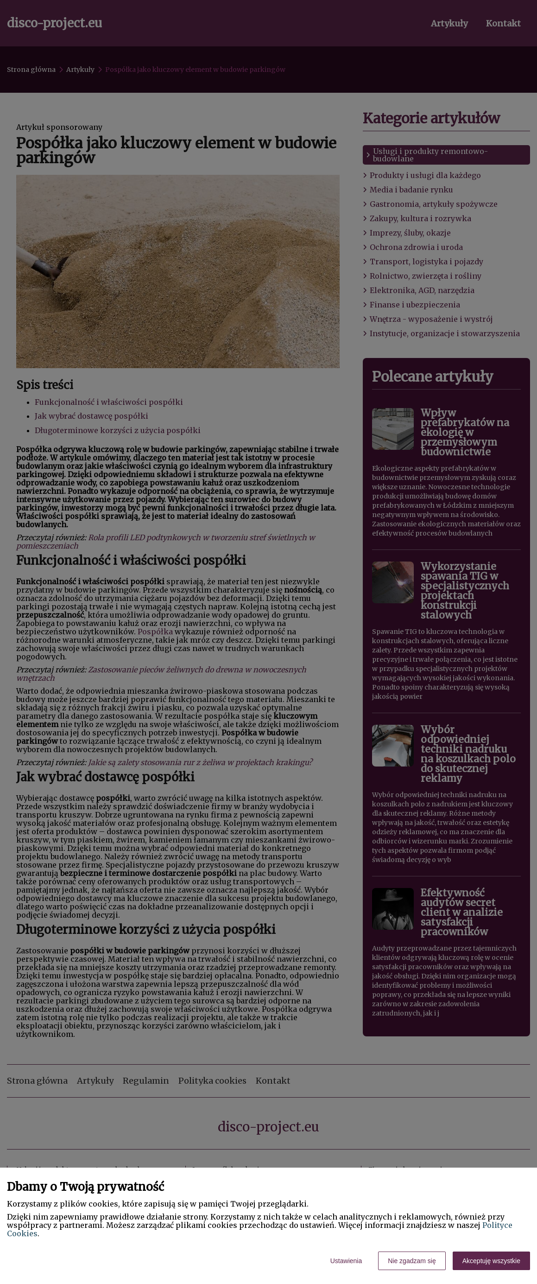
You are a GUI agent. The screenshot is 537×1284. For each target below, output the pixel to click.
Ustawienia (346, 1261)
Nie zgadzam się (412, 1261)
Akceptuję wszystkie (491, 1261)
